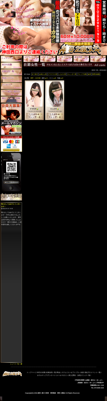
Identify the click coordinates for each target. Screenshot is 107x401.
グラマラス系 (52, 74)
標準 (31, 78)
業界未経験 (96, 74)
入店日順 (38, 78)
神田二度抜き (61, 393)
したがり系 (62, 74)
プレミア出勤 (82, 74)
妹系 (89, 74)
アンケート (52, 375)
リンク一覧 (86, 375)
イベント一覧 (95, 372)
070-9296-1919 (99, 388)
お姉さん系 (43, 74)
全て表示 (35, 74)
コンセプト (71, 372)
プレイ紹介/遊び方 (83, 372)
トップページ (31, 372)
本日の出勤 (41, 372)
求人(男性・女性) (75, 375)
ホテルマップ (42, 375)
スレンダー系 (71, 74)
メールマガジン (62, 375)
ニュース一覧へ (16, 364)
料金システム (61, 372)
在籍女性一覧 (51, 372)
